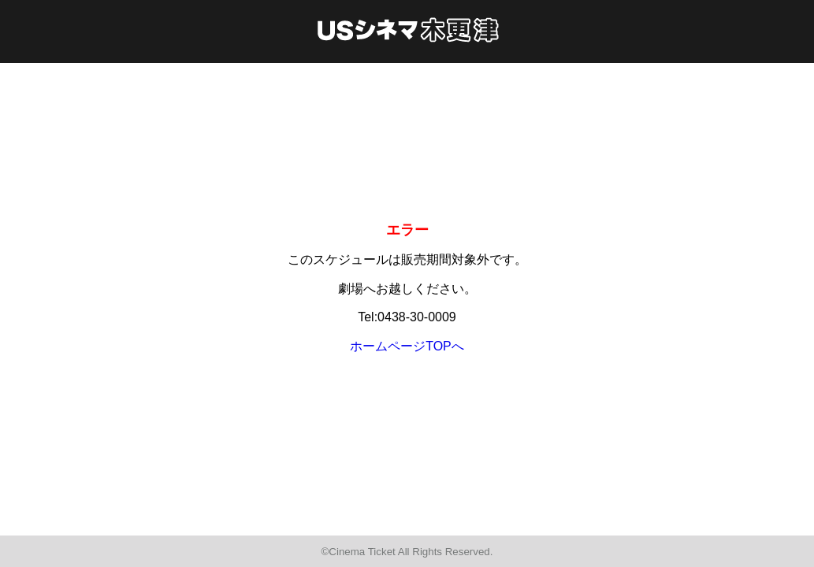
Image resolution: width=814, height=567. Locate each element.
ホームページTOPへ (407, 346)
